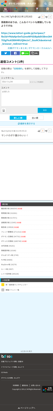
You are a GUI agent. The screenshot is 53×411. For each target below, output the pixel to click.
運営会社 (25, 385)
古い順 (35, 117)
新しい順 (18, 117)
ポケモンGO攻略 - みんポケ (22, 3)
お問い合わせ (35, 385)
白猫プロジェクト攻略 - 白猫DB (12, 361)
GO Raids (4, 372)
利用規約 (16, 385)
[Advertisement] (26, 170)
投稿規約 (18, 68)
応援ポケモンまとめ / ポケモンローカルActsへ (30, 47)
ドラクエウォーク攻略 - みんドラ (12, 367)
